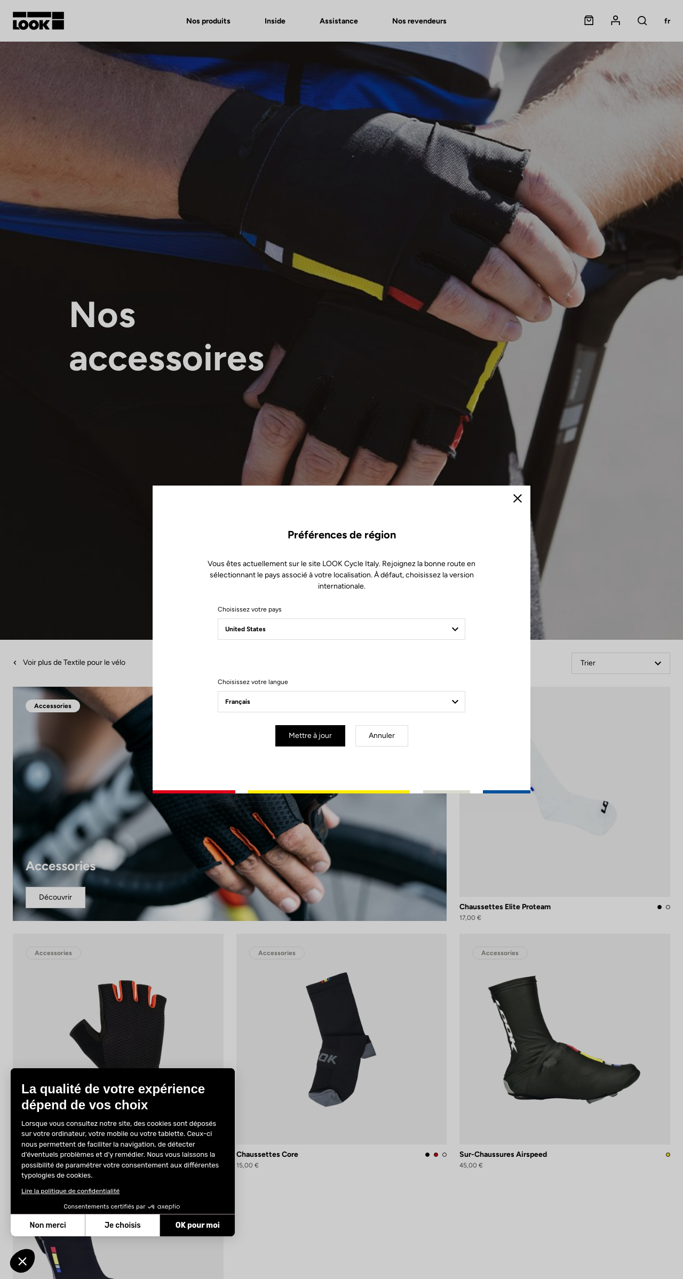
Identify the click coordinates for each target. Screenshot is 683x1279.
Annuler (382, 735)
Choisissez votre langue (253, 682)
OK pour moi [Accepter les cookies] (198, 1225)
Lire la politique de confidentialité (70, 1191)
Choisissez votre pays (250, 609)
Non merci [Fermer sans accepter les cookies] (47, 1225)
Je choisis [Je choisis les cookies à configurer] (123, 1225)
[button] (22, 1261)
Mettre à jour (310, 735)
